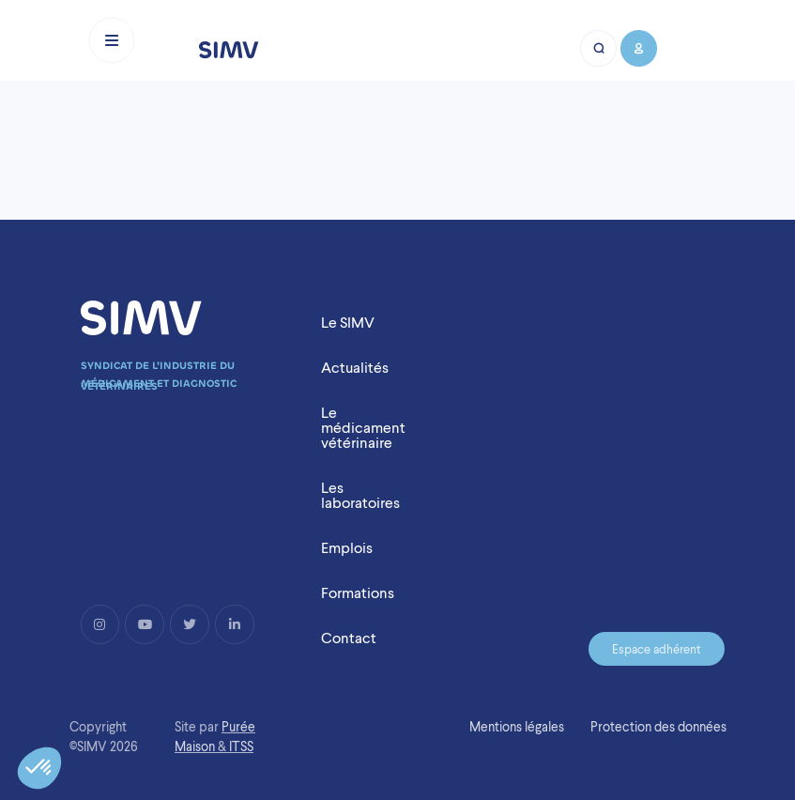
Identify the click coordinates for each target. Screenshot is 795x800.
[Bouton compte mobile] (638, 48)
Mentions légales (516, 726)
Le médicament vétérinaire (363, 428)
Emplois (347, 548)
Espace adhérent (656, 648)
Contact (348, 638)
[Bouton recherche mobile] (599, 48)
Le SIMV (348, 322)
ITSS (241, 746)
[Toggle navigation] (111, 40)
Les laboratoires (360, 495)
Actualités (355, 368)
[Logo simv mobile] (229, 49)
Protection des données (658, 726)
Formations (357, 593)
